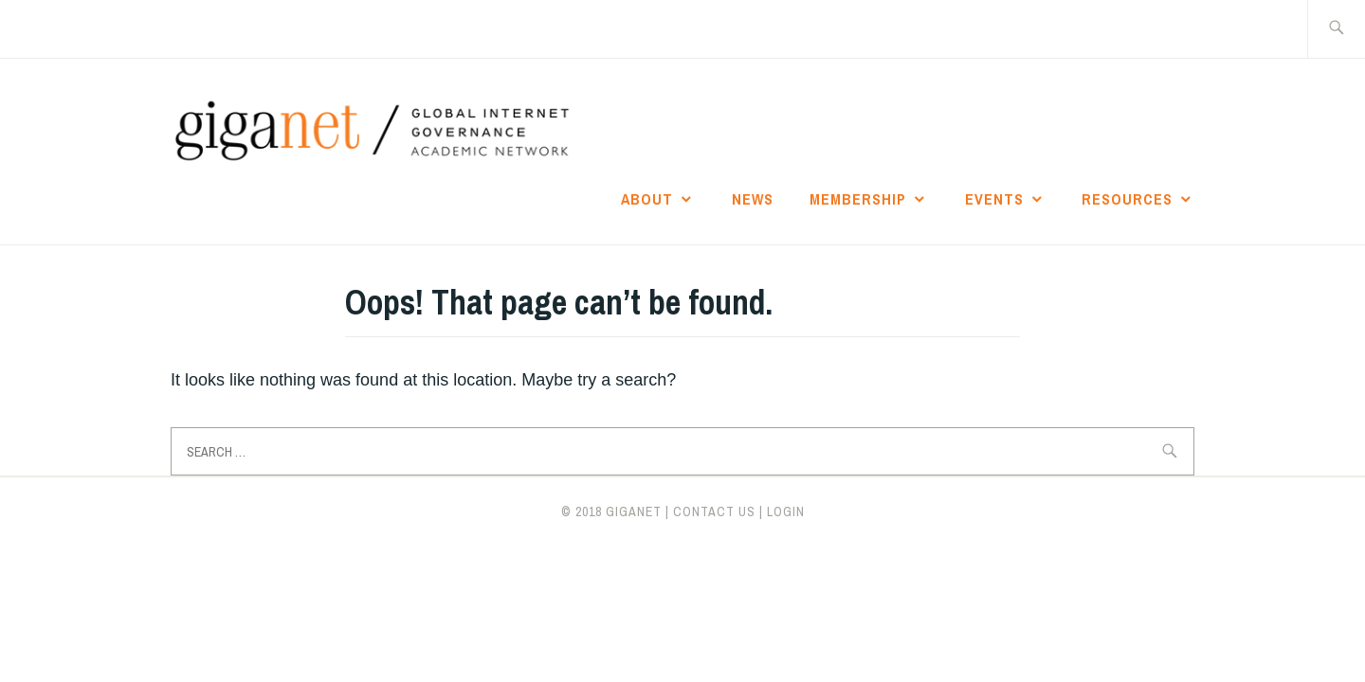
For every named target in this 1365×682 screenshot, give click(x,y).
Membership (858, 198)
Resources (1127, 198)
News (753, 198)
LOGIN (786, 511)
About (647, 198)
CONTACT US (714, 511)
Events (994, 198)
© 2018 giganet (611, 511)
